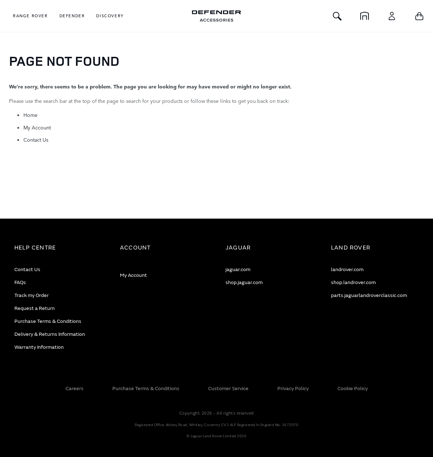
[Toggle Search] (337, 16)
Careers (75, 388)
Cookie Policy (353, 388)
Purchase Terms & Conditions (47, 321)
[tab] (58, 248)
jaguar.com (238, 269)
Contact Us (35, 139)
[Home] (364, 16)
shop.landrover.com (353, 282)
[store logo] (216, 16)
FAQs (20, 282)
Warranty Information (39, 347)
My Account (37, 127)
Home (30, 114)
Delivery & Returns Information (49, 334)
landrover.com (347, 269)
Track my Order (31, 295)
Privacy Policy (293, 388)
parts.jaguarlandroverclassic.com (369, 295)
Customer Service (228, 388)
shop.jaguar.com (244, 282)
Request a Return (34, 308)
